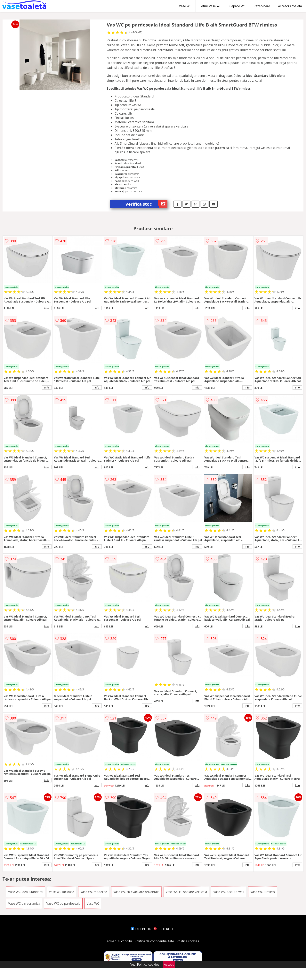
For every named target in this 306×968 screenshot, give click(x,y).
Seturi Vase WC (210, 6)
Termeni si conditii (118, 941)
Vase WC (185, 6)
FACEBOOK (141, 929)
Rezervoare (262, 6)
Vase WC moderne (93, 892)
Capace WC (237, 6)
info (46, 308)
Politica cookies (188, 941)
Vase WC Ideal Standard (25, 892)
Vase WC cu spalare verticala (186, 892)
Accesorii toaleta (290, 6)
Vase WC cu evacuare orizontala (136, 892)
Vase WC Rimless (262, 892)
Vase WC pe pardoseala (63, 903)
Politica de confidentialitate (154, 941)
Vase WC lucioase (61, 892)
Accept (169, 964)
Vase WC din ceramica (24, 903)
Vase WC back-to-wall (228, 892)
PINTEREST (163, 929)
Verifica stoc (146, 204)
